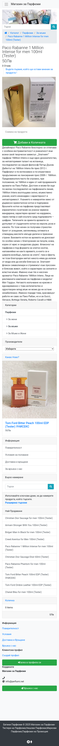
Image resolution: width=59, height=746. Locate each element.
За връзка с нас (13, 469)
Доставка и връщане (16, 462)
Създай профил (10, 655)
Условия (6, 634)
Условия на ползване (16, 454)
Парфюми (27, 33)
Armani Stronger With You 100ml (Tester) (26, 525)
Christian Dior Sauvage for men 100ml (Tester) (29, 518)
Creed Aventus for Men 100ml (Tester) (24, 539)
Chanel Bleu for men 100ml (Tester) (23, 592)
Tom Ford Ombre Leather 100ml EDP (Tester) (28, 585)
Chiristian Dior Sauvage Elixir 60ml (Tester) (27, 557)
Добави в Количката (29, 142)
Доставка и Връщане (13, 640)
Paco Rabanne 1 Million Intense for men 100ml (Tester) (29, 548)
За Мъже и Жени (16, 333)
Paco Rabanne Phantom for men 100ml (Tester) (25, 566)
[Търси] (26, 27)
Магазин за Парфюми (26, 4)
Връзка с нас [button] (29, 688)
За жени (11, 319)
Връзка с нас (9, 645)
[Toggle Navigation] (6, 4)
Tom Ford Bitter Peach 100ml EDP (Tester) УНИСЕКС (27, 424)
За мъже (41, 33)
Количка (9, 600)
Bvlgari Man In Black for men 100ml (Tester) (27, 532)
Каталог (14, 33)
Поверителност (13, 447)
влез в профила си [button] (29, 662)
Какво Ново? (12, 357)
